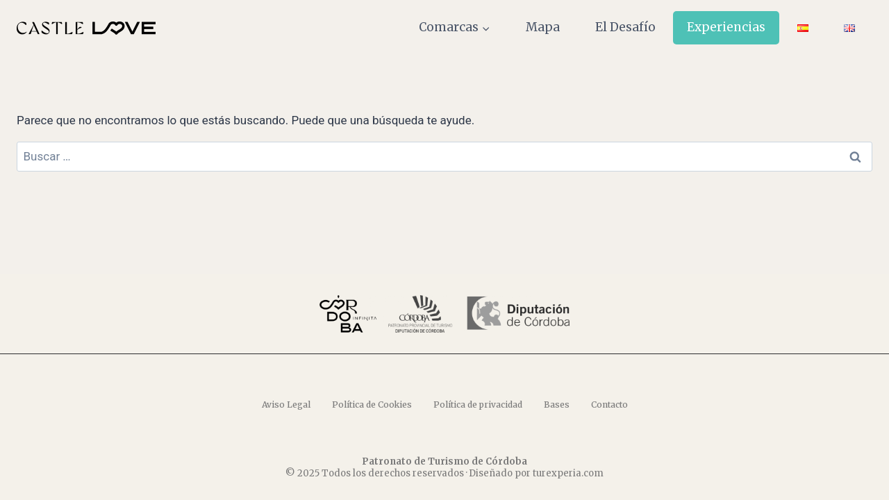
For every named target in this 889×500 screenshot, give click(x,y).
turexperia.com (568, 473)
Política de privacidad (477, 404)
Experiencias (726, 27)
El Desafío (625, 27)
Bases (557, 404)
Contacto (609, 404)
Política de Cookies (372, 404)
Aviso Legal (286, 404)
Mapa (543, 27)
